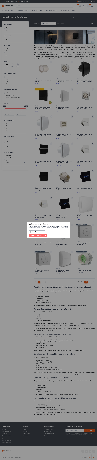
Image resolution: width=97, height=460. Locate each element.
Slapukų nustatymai (37, 232)
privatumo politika (45, 229)
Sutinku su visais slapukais (38, 235)
